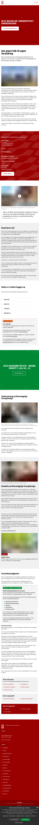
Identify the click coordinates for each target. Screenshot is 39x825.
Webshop (5, 768)
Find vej (4, 750)
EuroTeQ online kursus (7, 342)
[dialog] (19, 815)
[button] (37, 2)
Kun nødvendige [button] (14, 819)
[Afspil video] (19, 196)
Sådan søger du (7, 174)
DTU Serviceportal (7, 770)
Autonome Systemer (10, 609)
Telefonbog (5, 747)
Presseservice (6, 756)
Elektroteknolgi (9, 607)
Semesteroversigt (7, 689)
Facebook (19, 802)
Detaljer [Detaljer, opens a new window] (30, 813)
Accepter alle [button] (25, 819)
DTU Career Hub (6, 776)
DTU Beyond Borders (23, 331)
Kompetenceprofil (24, 687)
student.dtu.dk (6, 779)
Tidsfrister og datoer (25, 709)
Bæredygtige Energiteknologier (12, 603)
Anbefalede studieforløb (9, 687)
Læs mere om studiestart (6, 169)
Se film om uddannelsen (10, 28)
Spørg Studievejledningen (26, 698)
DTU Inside (5, 782)
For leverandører (6, 762)
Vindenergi (8, 605)
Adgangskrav (6, 709)
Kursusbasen (5, 773)
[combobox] (37, 807)
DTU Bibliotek (6, 791)
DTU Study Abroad (13, 336)
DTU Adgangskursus (7, 785)
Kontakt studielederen (8, 698)
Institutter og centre (7, 753)
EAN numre (5, 765)
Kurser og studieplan (8, 684)
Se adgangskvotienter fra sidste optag (9, 158)
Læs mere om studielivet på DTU (8, 530)
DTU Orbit (5, 793)
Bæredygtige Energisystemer (12, 601)
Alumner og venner (7, 788)
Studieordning (24, 684)
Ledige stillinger (6, 759)
